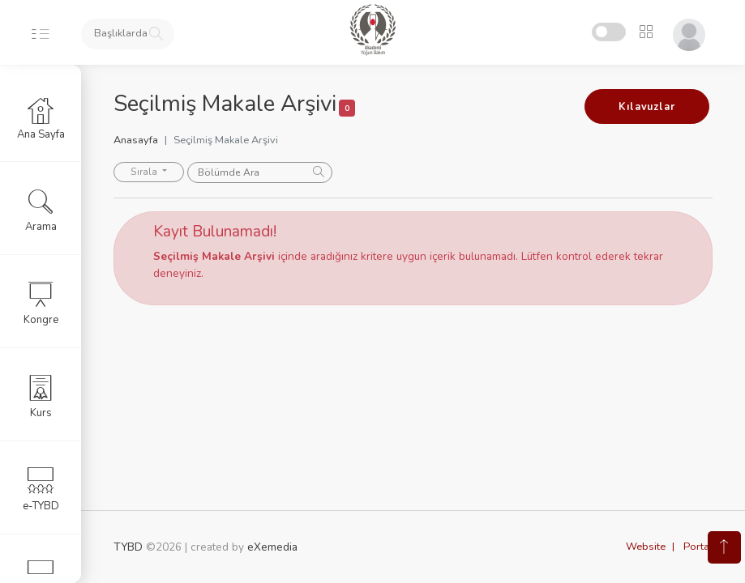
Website (646, 546)
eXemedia (272, 547)
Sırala (145, 171)
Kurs (41, 396)
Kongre (41, 303)
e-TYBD (41, 489)
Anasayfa (135, 140)
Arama (41, 209)
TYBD (128, 547)
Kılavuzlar (646, 107)
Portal (698, 546)
